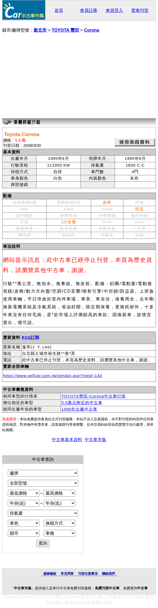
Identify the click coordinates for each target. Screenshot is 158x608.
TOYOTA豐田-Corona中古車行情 (94, 396)
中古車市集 (95, 439)
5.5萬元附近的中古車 (82, 403)
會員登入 (114, 10)
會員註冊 (88, 10)
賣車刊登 (140, 10)
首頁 (58, 10)
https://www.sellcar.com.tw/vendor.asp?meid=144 (52, 376)
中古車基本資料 (67, 439)
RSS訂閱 (30, 337)
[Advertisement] (79, 76)
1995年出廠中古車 (80, 409)
